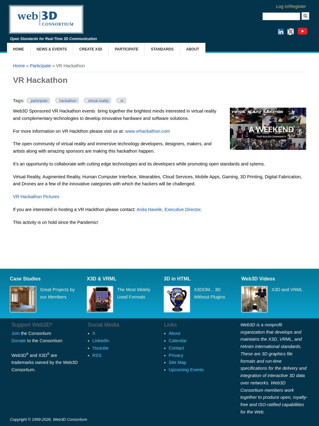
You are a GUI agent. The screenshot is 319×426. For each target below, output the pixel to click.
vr (122, 101)
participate (39, 101)
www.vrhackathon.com (147, 131)
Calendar (178, 340)
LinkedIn (100, 340)
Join (16, 333)
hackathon (68, 101)
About (192, 49)
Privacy (176, 355)
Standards (162, 49)
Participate (126, 49)
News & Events (52, 49)
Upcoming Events (186, 369)
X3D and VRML (287, 289)
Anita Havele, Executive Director (168, 209)
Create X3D (90, 49)
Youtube (100, 348)
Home (18, 49)
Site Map (178, 362)
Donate (19, 340)
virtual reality (98, 101)
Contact (176, 348)
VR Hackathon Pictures (36, 196)
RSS (97, 355)
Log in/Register (291, 6)
